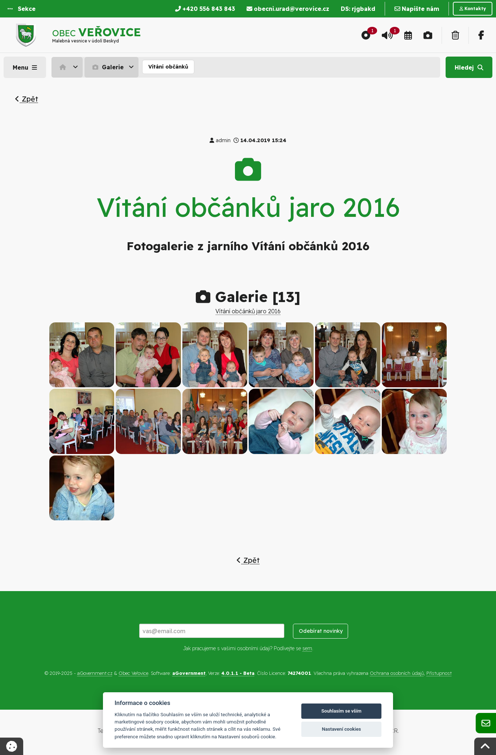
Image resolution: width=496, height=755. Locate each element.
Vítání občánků (168, 66)
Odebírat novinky (321, 631)
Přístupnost (439, 673)
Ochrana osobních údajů (397, 673)
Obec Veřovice (133, 673)
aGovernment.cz (94, 673)
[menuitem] (67, 67)
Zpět (26, 98)
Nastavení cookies (341, 729)
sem (307, 648)
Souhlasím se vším (341, 711)
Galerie (107, 67)
